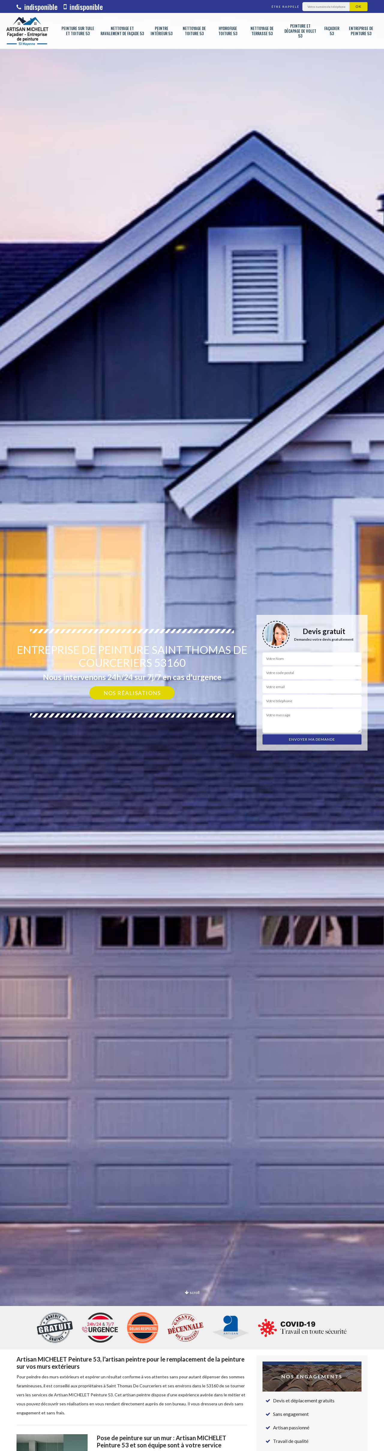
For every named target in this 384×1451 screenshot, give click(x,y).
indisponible (37, 6)
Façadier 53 (331, 30)
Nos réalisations (132, 693)
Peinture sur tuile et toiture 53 (78, 30)
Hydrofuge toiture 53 (227, 30)
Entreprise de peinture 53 (361, 30)
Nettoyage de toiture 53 (194, 30)
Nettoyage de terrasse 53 (262, 30)
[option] (192, 725)
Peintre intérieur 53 (161, 30)
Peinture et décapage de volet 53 (300, 31)
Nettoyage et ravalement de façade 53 (122, 30)
